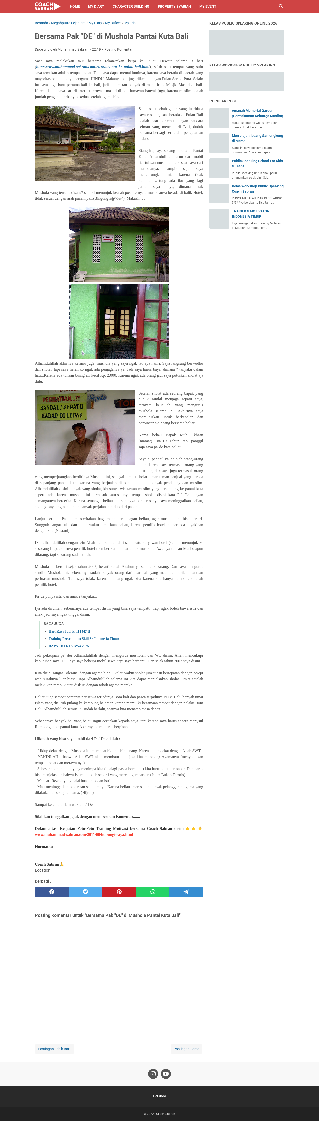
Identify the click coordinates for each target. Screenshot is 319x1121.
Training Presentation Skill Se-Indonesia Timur (84, 639)
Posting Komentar (118, 49)
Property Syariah (174, 6)
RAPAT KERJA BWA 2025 (69, 646)
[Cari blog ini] (281, 6)
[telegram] (186, 892)
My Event (207, 6)
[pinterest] (119, 892)
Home (75, 6)
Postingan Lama (186, 1049)
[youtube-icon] (166, 1074)
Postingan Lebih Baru (54, 1049)
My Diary (96, 6)
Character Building (131, 6)
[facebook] (52, 892)
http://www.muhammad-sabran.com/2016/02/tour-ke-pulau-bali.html (92, 67)
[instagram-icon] (153, 1074)
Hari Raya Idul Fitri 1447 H (69, 631)
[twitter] (85, 892)
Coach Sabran (165, 1114)
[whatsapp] (152, 892)
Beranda (159, 1096)
